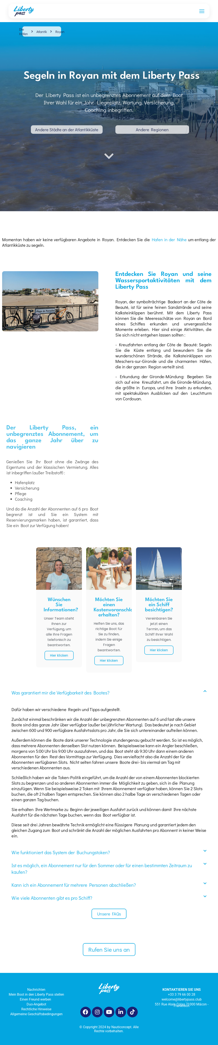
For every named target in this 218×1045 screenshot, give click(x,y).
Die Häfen (23, 31)
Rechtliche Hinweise (36, 1009)
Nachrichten (36, 990)
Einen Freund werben (36, 999)
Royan (60, 31)
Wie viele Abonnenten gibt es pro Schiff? (51, 898)
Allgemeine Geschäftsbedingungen (36, 1014)
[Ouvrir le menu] (201, 11)
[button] (109, 692)
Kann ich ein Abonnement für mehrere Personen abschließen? (73, 885)
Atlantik (41, 31)
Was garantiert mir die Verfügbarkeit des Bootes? (60, 693)
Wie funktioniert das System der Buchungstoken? (60, 852)
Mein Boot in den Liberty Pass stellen (36, 994)
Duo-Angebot (36, 1004)
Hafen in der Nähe (169, 239)
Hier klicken (59, 655)
